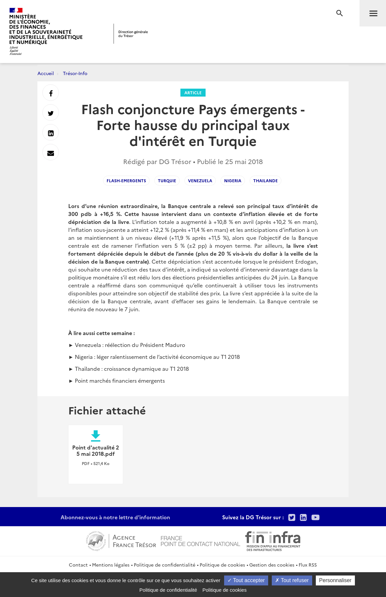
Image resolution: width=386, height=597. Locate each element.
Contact (78, 564)
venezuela (200, 180)
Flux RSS (308, 564)
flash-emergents (126, 180)
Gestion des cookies (271, 564)
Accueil (45, 73)
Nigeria (232, 180)
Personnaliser (335, 580)
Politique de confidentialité (164, 564)
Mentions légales (110, 564)
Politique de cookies (222, 564)
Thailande (265, 180)
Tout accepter (246, 580)
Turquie (167, 180)
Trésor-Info (75, 73)
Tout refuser (292, 580)
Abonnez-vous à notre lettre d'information (115, 517)
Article (193, 92)
